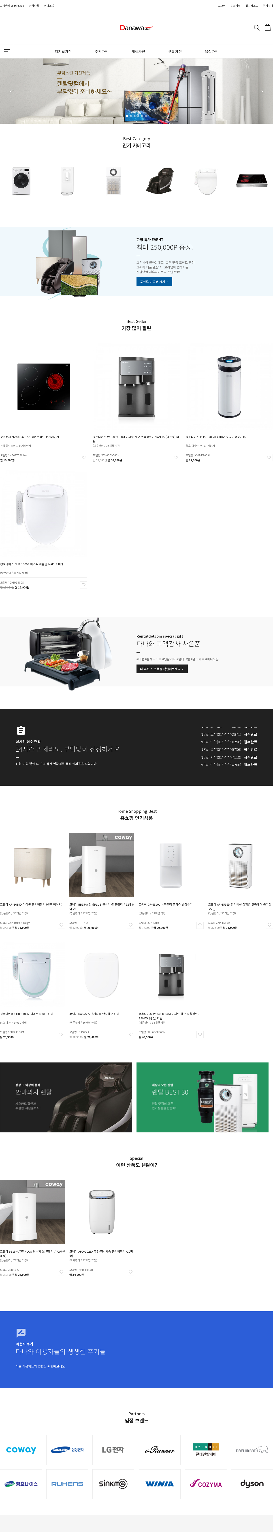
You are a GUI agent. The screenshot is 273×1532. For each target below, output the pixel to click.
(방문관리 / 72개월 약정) (90, 903)
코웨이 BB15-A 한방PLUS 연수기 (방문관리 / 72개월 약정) (102, 899)
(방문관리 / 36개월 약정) (118, 430)
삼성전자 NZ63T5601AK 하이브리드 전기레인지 (35, 425)
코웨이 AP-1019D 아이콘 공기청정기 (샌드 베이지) (32, 897)
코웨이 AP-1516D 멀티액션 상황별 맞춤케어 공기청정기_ (240, 899)
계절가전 (138, 51)
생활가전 (175, 51)
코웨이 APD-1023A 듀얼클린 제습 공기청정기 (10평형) (101, 1246)
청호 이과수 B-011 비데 (21, 1012)
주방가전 (101, 51)
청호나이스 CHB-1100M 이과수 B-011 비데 (29, 1007)
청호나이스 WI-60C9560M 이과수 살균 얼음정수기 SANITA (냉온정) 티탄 (136, 426)
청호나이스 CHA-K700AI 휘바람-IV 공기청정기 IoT (221, 425)
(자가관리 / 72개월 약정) (90, 1250)
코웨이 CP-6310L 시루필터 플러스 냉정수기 (167, 897)
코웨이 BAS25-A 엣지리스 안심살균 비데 (97, 1007)
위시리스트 (252, 5)
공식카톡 (34, 5)
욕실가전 (211, 51)
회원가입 (236, 5)
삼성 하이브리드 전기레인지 (26, 430)
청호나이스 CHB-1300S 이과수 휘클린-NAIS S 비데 (36, 552)
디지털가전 (63, 51)
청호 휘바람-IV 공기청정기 (211, 430)
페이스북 (49, 5)
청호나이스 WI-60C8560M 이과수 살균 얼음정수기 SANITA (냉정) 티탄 (170, 1008)
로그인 (222, 5)
